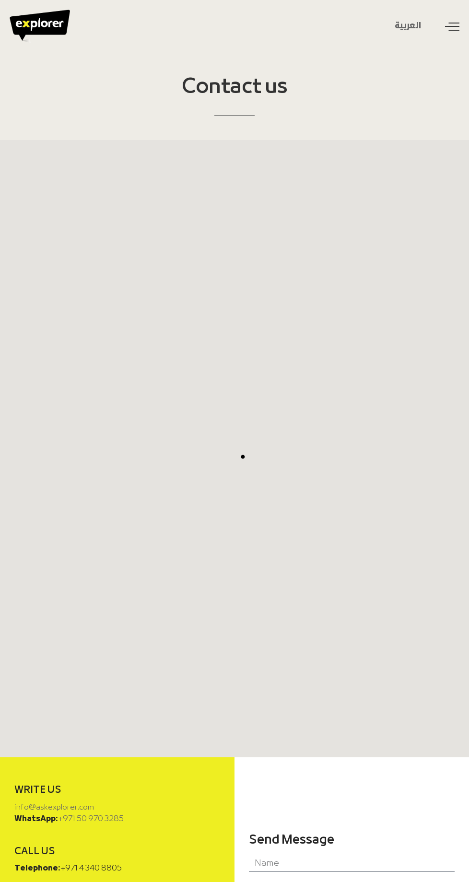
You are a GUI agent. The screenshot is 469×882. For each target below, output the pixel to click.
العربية (408, 26)
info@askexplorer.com (54, 807)
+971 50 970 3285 (91, 819)
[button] (242, 456)
